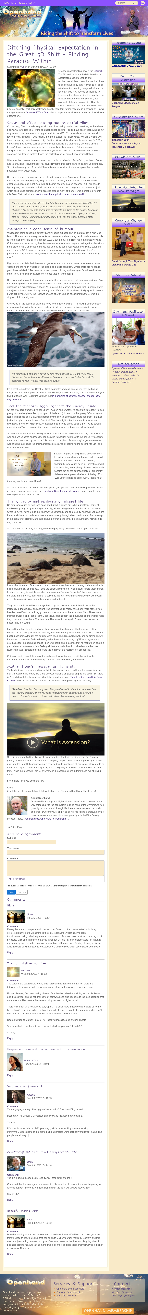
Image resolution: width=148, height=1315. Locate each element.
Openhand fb (47, 819)
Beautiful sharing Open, (23, 1213)
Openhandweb (31, 819)
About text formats (17, 882)
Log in (31, 3)
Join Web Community (123, 1298)
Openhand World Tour (37, 112)
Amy (29, 1222)
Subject (11, 838)
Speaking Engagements (68, 1295)
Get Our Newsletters (123, 1295)
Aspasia (31, 1097)
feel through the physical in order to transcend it (60, 194)
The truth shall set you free (26, 966)
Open (24, 67)
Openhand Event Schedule (70, 1291)
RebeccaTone (31, 1063)
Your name (13, 848)
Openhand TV (62, 819)
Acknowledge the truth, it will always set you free (42, 1155)
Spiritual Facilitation (66, 1298)
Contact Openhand (122, 1291)
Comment (12, 858)
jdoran (30, 917)
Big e (10, 908)
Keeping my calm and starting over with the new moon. (46, 1052)
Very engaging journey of (24, 1089)
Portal (14, 3)
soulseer (25, 973)
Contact (23, 3)
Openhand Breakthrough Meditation (61, 491)
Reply (10, 955)
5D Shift (98, 71)
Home (6, 3)
